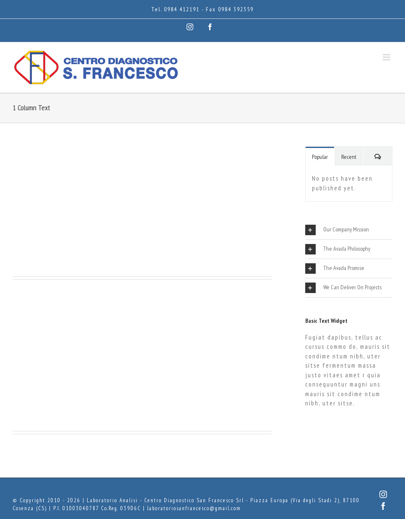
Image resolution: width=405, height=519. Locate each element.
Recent (348, 157)
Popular (320, 157)
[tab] (348, 230)
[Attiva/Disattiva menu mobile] (387, 57)
